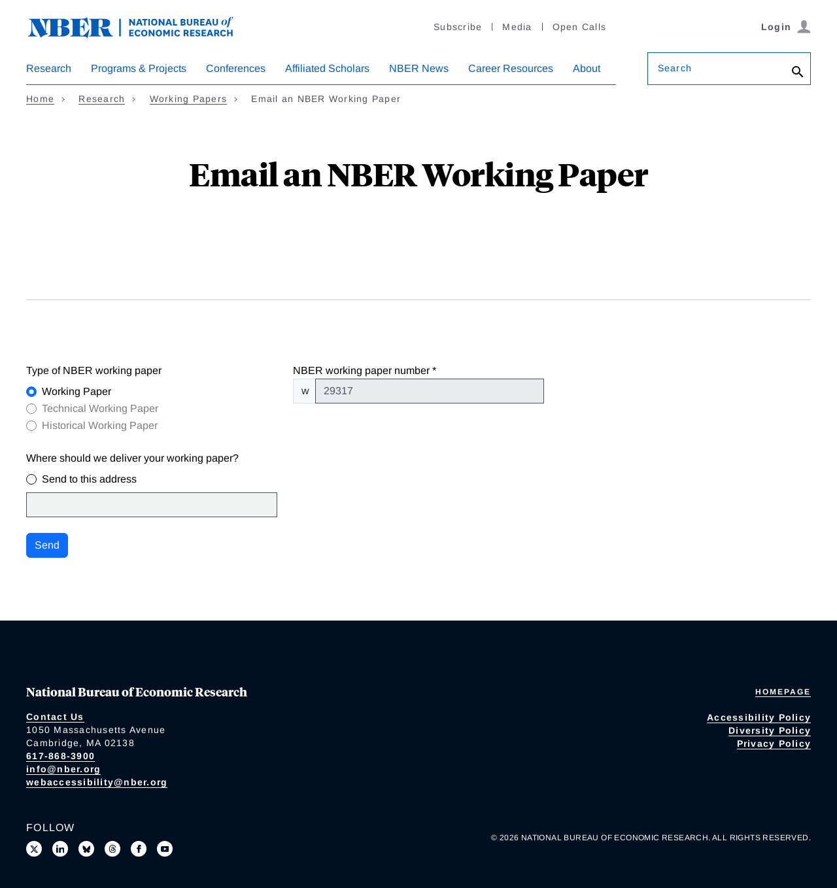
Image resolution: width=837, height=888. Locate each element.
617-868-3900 (60, 756)
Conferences (235, 68)
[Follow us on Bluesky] (86, 849)
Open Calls (580, 27)
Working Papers (189, 99)
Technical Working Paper (100, 408)
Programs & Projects (138, 68)
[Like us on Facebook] (138, 849)
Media (517, 27)
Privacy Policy (774, 743)
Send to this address (89, 479)
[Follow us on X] (34, 849)
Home (40, 99)
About (586, 68)
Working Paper (76, 391)
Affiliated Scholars (327, 68)
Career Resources (510, 68)
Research (48, 68)
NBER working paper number (361, 370)
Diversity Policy (769, 730)
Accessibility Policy (759, 717)
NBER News (419, 68)
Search (675, 68)
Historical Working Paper (100, 425)
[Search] (798, 72)
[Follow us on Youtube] (165, 849)
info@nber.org (63, 769)
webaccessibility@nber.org (96, 782)
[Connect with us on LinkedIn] (60, 849)
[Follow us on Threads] (112, 849)
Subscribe (458, 27)
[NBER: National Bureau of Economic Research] (141, 25)
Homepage (783, 691)
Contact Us (55, 716)
